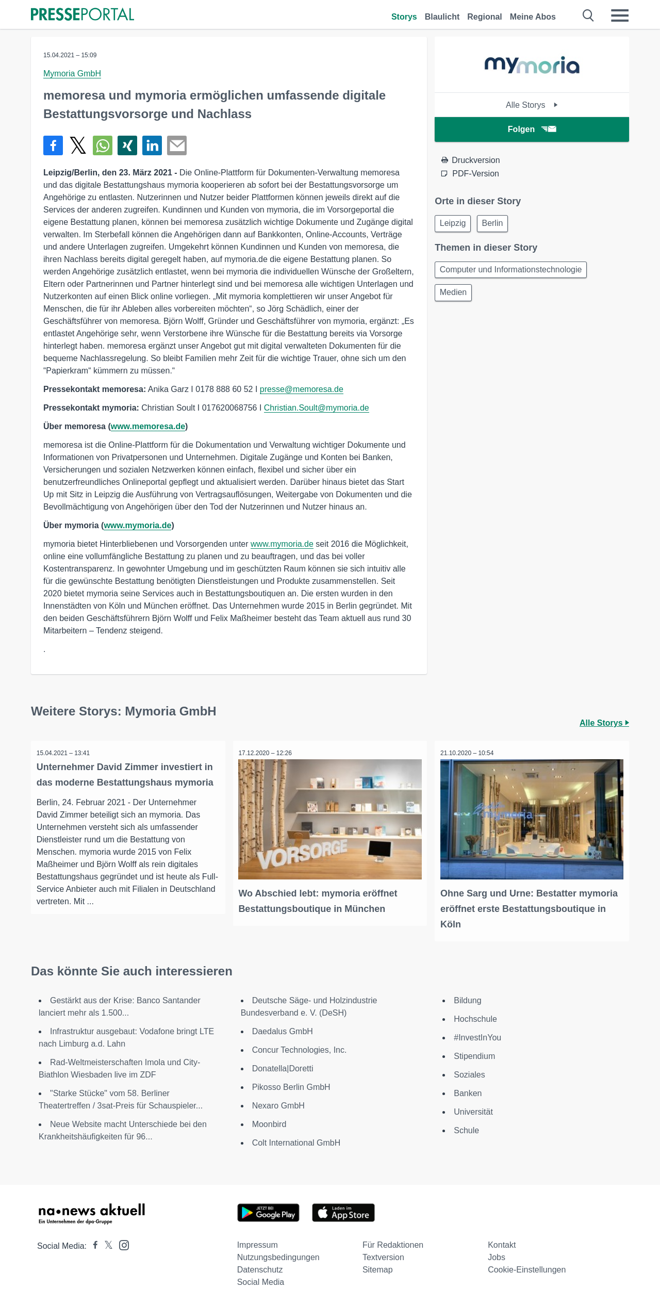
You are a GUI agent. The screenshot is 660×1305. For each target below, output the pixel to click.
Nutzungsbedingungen (278, 1255)
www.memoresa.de (148, 426)
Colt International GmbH (296, 1140)
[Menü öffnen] (619, 15)
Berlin (497, 224)
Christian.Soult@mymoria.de (316, 407)
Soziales (469, 1072)
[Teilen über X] (78, 145)
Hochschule (475, 1017)
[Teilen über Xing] (127, 145)
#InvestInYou (477, 1035)
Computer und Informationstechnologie (512, 272)
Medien (454, 296)
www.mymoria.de (137, 525)
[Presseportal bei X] (105, 1243)
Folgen (532, 129)
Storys (404, 16)
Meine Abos (533, 16)
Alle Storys (532, 105)
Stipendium (474, 1054)
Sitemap (377, 1267)
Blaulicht (442, 16)
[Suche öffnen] (588, 15)
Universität (473, 1109)
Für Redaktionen (392, 1242)
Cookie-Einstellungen (527, 1267)
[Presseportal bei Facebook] (92, 1243)
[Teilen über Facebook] (53, 145)
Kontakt (502, 1242)
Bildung (467, 998)
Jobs (496, 1255)
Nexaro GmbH (278, 1103)
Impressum (257, 1242)
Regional (484, 16)
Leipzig (454, 224)
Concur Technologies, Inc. (299, 1047)
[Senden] (177, 145)
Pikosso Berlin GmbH (291, 1085)
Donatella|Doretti (283, 1066)
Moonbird (269, 1122)
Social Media (261, 1280)
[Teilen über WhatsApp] (102, 145)
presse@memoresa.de (301, 389)
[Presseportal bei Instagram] (121, 1242)
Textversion (383, 1255)
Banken (468, 1091)
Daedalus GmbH (282, 1029)
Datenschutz (260, 1267)
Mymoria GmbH (72, 73)
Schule (466, 1128)
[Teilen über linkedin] (152, 145)
